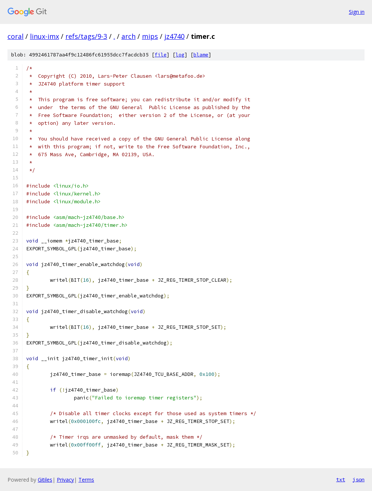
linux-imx (44, 36)
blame (200, 55)
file (161, 55)
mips (150, 36)
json (359, 479)
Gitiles (45, 479)
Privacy (65, 479)
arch (128, 36)
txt (340, 479)
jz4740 (174, 36)
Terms (86, 479)
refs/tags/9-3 (86, 36)
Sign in (357, 11)
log (180, 55)
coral (15, 36)
